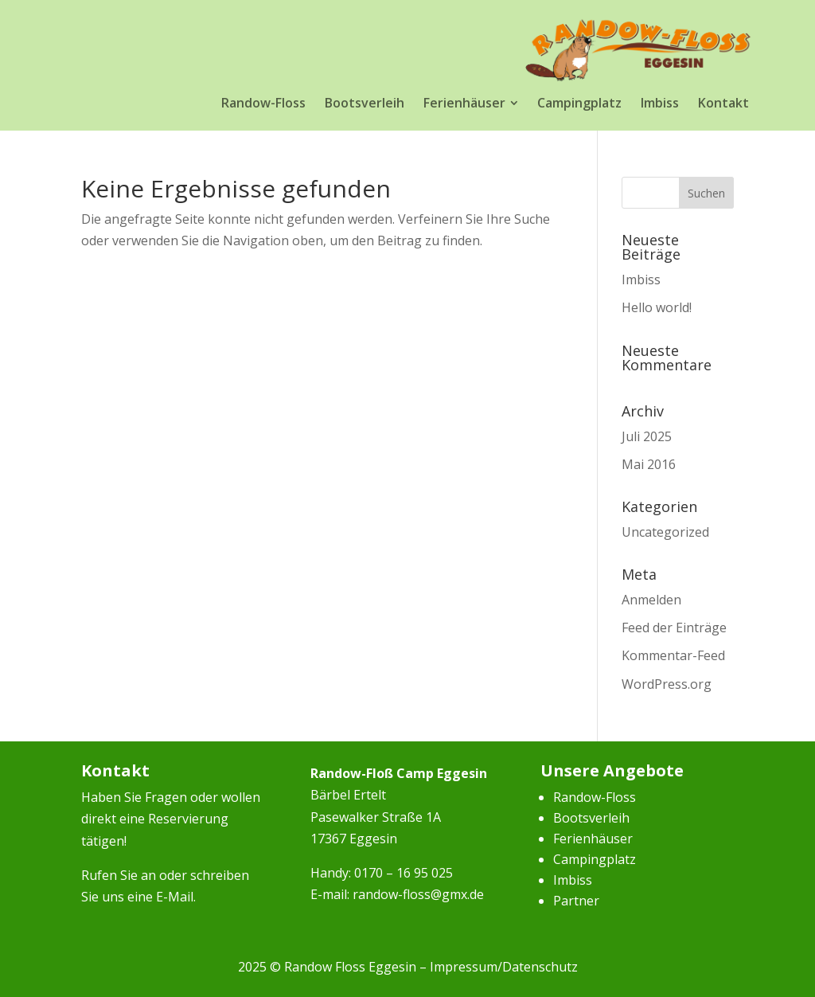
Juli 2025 (647, 436)
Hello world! (657, 307)
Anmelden (651, 599)
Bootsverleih (591, 818)
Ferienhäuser (593, 838)
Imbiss (641, 279)
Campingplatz (594, 859)
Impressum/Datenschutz (504, 966)
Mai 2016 (649, 464)
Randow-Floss (594, 797)
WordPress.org (667, 684)
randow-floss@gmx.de (418, 894)
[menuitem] (263, 103)
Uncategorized (665, 532)
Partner (576, 900)
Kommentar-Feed (673, 655)
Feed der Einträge (674, 627)
